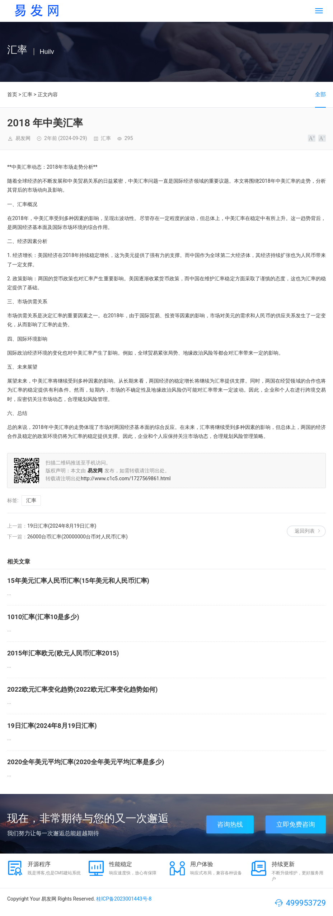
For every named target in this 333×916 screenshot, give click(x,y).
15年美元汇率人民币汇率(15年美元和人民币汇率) (78, 580)
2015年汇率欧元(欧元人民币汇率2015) (63, 653)
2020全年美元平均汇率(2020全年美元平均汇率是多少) (85, 762)
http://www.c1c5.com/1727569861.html (125, 478)
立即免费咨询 (295, 824)
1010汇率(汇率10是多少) (43, 617)
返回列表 (305, 531)
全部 (320, 94)
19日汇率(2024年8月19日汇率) (61, 526)
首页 (12, 94)
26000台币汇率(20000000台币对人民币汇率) (77, 536)
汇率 (27, 94)
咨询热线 (230, 824)
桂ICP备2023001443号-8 (123, 899)
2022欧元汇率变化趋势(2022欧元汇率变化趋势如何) (82, 689)
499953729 (306, 902)
